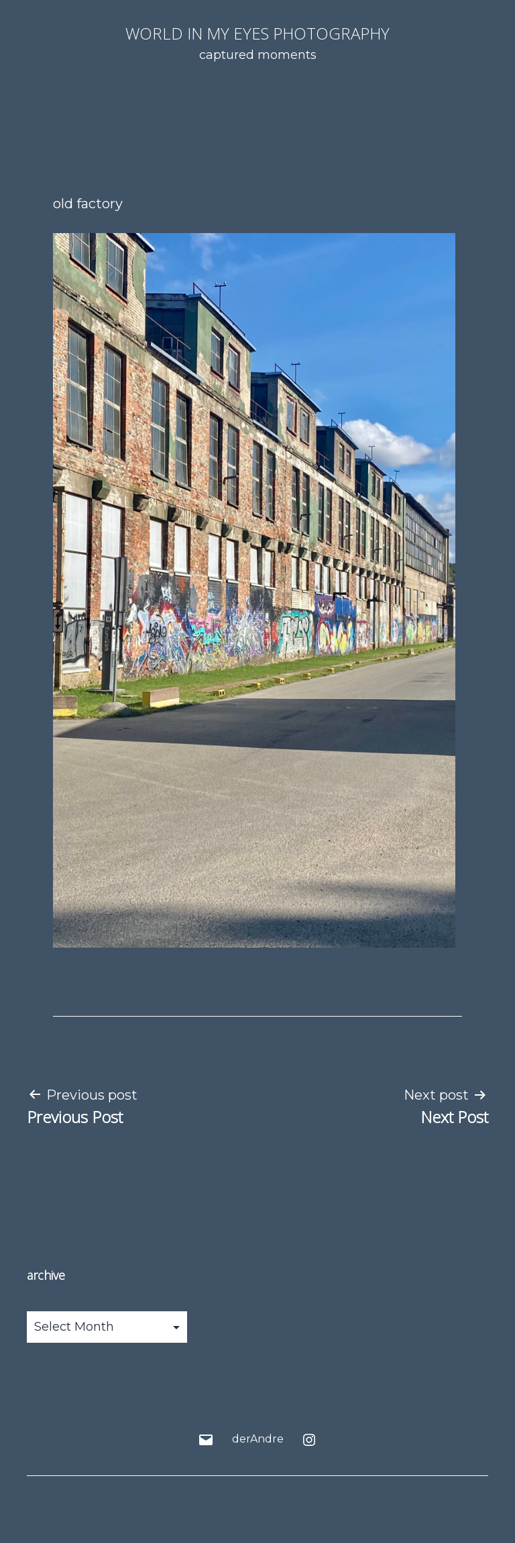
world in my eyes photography (257, 33)
